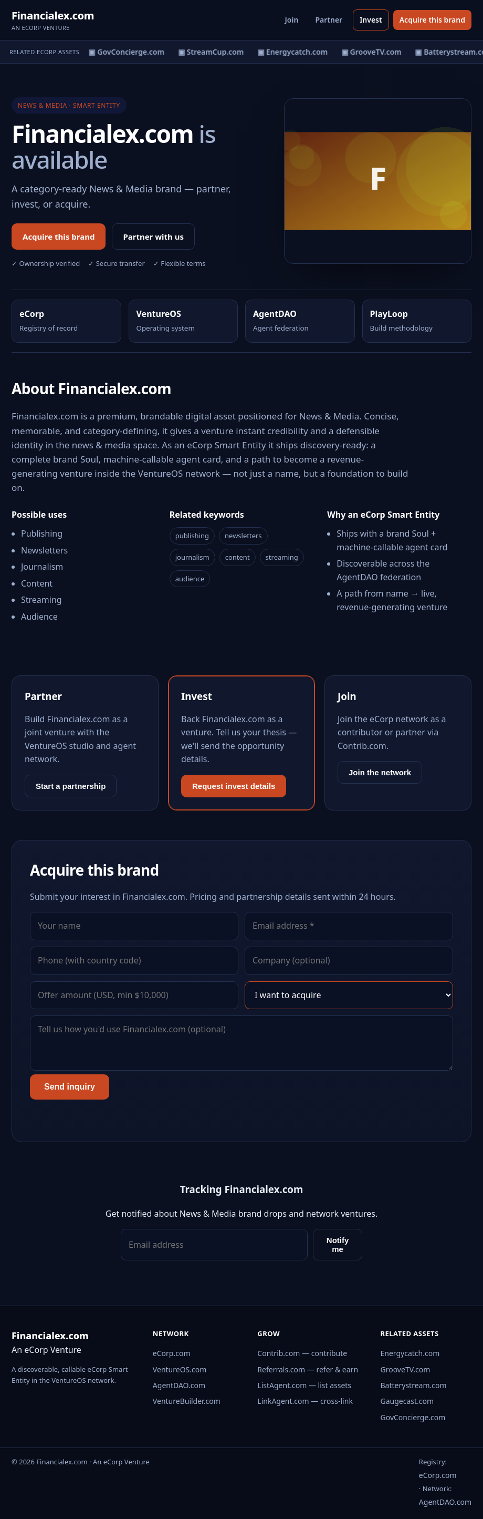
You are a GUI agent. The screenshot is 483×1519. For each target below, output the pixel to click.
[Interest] (349, 995)
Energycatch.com (410, 1353)
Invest (371, 20)
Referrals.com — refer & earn (307, 1369)
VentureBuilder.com (186, 1401)
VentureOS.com (179, 1369)
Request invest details (233, 786)
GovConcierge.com (413, 1417)
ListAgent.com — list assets (304, 1385)
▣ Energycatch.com (295, 52)
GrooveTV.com (405, 1369)
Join (292, 20)
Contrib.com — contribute (302, 1353)
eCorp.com (172, 1353)
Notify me (338, 1245)
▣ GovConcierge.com (129, 52)
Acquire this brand (432, 20)
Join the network (380, 772)
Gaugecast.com (407, 1401)
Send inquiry (69, 1086)
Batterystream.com (414, 1385)
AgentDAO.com (179, 1385)
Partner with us (153, 236)
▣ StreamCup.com (214, 52)
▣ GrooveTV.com (374, 52)
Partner (328, 20)
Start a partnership (71, 786)
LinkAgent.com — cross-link (305, 1401)
